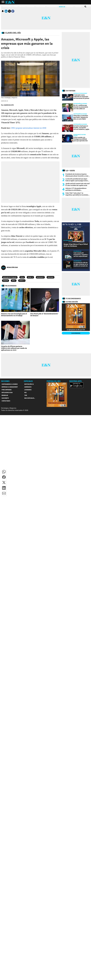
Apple (13, 280)
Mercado (50, 277)
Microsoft (40, 277)
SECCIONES (5, 381)
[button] (3, 472)
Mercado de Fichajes (10, 277)
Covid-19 (30, 277)
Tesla (22, 277)
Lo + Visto (70, 170)
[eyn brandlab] (72, 225)
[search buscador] (85, 6)
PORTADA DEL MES (53, 381)
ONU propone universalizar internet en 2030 (28, 128)
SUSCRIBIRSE (75, 333)
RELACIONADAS (10, 286)
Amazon (5, 280)
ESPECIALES (28, 381)
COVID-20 (22, 280)
